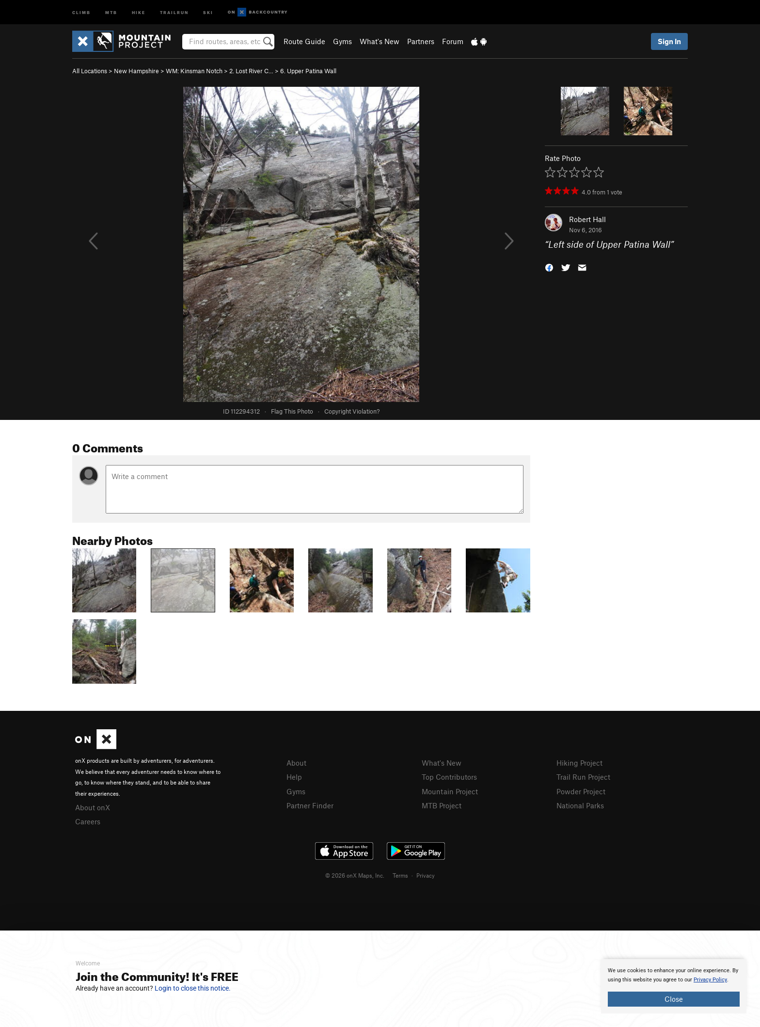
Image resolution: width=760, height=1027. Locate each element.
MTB (111, 12)
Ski (208, 12)
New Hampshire (136, 71)
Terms (400, 875)
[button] (549, 267)
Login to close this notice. (193, 988)
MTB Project (441, 805)
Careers (87, 821)
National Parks (580, 805)
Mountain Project (450, 791)
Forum (452, 41)
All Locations (89, 71)
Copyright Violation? (352, 411)
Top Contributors (449, 776)
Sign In (669, 41)
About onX (92, 807)
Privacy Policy (710, 980)
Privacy (425, 875)
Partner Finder (309, 805)
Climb (81, 12)
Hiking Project (579, 762)
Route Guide (304, 41)
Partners (420, 41)
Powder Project (580, 791)
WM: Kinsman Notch (194, 71)
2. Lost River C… (251, 71)
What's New (379, 41)
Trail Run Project (583, 776)
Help (294, 776)
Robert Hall (587, 219)
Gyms (342, 41)
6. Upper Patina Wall (308, 71)
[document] (674, 986)
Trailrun (174, 12)
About (296, 762)
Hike (138, 12)
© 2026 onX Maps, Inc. (354, 875)
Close (674, 999)
